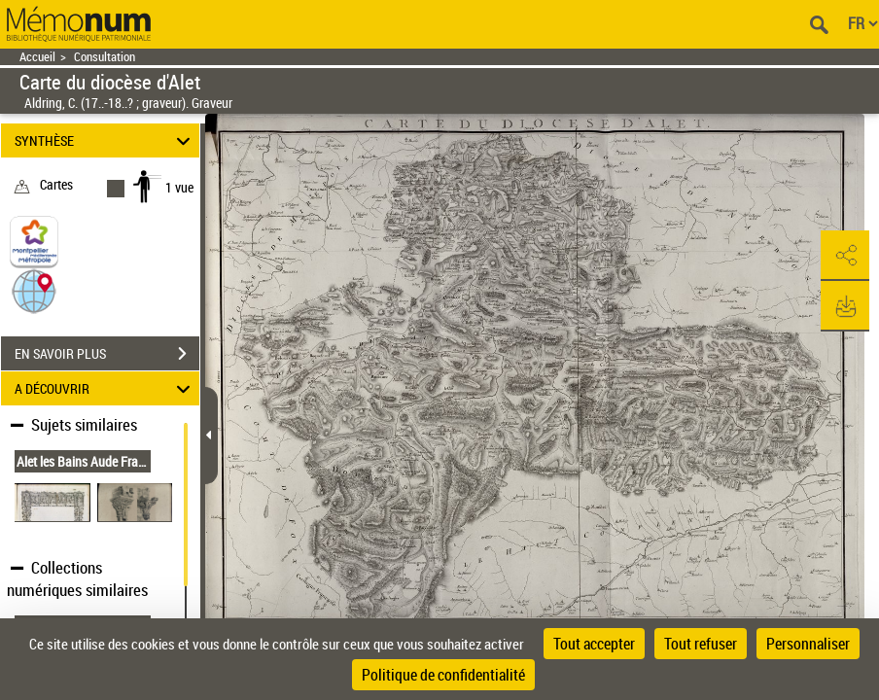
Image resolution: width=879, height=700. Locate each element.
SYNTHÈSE (105, 140)
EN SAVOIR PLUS (107, 354)
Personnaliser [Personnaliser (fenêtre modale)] (808, 643)
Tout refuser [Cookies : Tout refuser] (700, 643)
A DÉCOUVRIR (105, 388)
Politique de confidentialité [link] (443, 674)
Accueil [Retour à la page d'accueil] (37, 57)
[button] (34, 290)
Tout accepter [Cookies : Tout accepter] (594, 643)
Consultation (104, 57)
